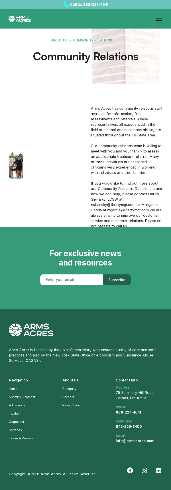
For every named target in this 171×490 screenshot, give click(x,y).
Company (69, 389)
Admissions (17, 405)
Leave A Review (21, 438)
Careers (68, 397)
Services (15, 430)
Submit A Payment (22, 397)
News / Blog (71, 405)
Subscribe (116, 280)
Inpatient (15, 413)
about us (59, 40)
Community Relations (92, 40)
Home (13, 389)
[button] (158, 18)
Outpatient (16, 422)
